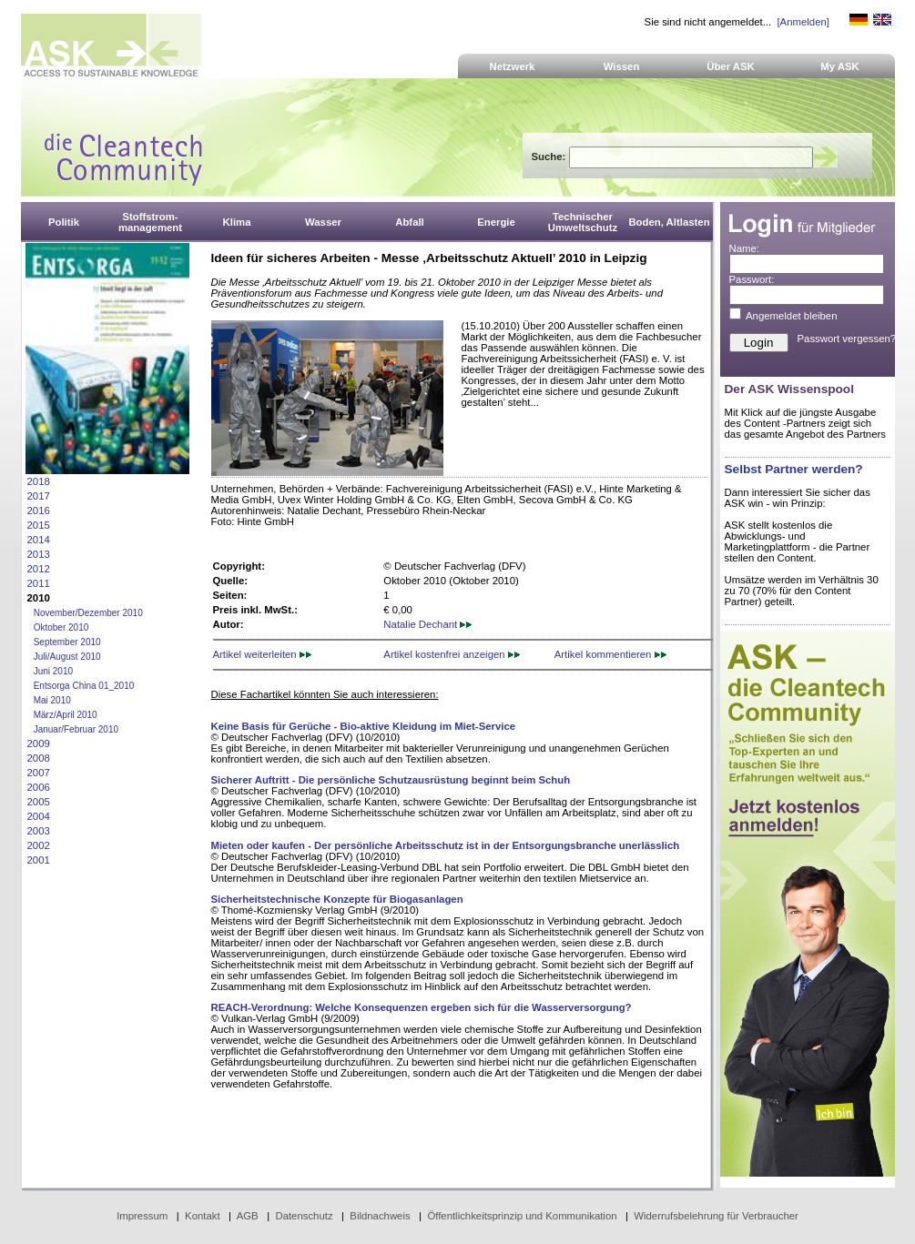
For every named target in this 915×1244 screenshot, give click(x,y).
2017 (38, 496)
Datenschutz (303, 1215)
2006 (38, 787)
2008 (38, 758)
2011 (38, 583)
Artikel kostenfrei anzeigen (451, 654)
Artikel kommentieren (610, 654)
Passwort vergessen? (847, 338)
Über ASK (731, 66)
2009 (38, 743)
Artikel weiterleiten (262, 654)
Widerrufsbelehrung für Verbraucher (716, 1215)
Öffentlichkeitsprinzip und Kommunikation (521, 1215)
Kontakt (202, 1215)
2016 (38, 510)
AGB (248, 1215)
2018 (38, 481)
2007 (38, 772)
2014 (38, 539)
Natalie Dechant (427, 624)
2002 (38, 845)
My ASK (839, 66)
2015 (38, 525)
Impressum (142, 1215)
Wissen (622, 66)
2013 (38, 554)
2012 (38, 568)
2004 (38, 816)
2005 (38, 801)
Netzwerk (512, 66)
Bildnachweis (380, 1215)
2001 (38, 860)
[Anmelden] (803, 21)
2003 (38, 830)
